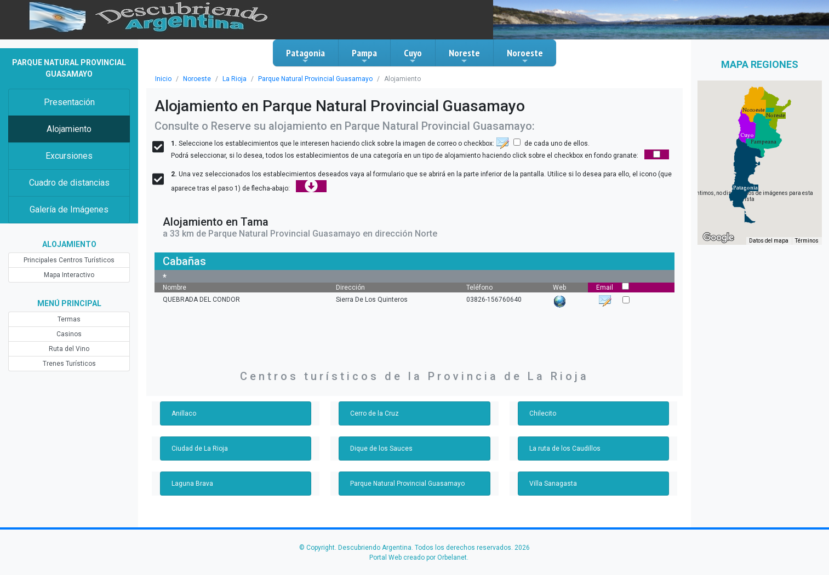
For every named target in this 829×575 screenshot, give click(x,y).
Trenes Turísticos (69, 363)
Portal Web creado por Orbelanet (418, 557)
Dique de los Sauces (381, 448)
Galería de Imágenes (69, 209)
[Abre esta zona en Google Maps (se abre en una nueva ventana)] (718, 238)
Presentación (69, 102)
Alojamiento (69, 129)
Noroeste (525, 56)
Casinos (69, 334)
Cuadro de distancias (69, 182)
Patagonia (305, 56)
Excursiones (69, 156)
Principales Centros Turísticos (69, 260)
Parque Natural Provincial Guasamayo (315, 79)
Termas (69, 319)
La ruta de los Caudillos (565, 448)
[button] (745, 188)
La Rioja (234, 79)
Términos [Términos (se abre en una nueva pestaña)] (807, 241)
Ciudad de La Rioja (199, 448)
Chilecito (542, 413)
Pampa (364, 56)
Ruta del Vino (69, 349)
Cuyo (413, 56)
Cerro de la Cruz (374, 413)
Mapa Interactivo (69, 275)
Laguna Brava (192, 483)
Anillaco (183, 413)
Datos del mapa (768, 241)
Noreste (464, 56)
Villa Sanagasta (553, 483)
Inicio (163, 79)
